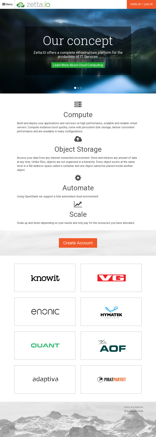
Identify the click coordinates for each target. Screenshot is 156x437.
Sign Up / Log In (141, 4)
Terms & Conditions (133, 407)
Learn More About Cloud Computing (78, 65)
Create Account (78, 242)
